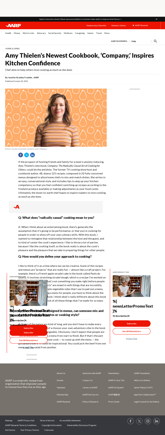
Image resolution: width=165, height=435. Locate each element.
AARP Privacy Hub (26, 420)
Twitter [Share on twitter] (27, 156)
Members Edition (118, 25)
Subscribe (131, 323)
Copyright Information (52, 425)
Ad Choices (10, 430)
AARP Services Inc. (90, 394)
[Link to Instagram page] (148, 421)
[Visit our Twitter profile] (139, 421)
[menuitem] (8, 34)
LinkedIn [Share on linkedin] (33, 156)
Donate (60, 380)
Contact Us (87, 380)
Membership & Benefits (96, 25)
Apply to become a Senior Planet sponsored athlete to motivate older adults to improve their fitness (79, 19)
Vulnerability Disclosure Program (81, 425)
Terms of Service (47, 420)
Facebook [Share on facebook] (21, 156)
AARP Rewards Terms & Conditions (20, 425)
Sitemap (8, 420)
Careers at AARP (89, 387)
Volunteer (61, 387)
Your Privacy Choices (29, 430)
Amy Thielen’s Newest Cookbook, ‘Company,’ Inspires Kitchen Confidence (79, 59)
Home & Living (13, 48)
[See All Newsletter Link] (131, 331)
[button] (156, 19)
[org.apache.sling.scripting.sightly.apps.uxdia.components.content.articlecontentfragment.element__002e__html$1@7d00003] (56, 149)
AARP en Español (119, 41)
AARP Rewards (63, 401)
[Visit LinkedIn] (156, 421)
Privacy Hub (131, 338)
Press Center (114, 401)
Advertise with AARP (91, 373)
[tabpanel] (134, 41)
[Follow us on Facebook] (130, 421)
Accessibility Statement (70, 420)
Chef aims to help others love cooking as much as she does (38, 69)
